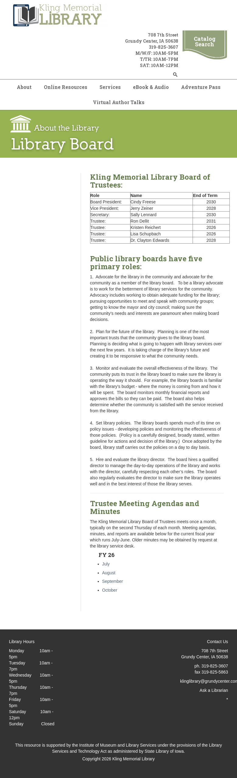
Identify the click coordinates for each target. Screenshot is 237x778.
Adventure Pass (201, 87)
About (24, 87)
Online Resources (65, 87)
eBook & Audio (151, 87)
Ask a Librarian (214, 690)
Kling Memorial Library (133, 758)
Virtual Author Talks (119, 102)
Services (110, 87)
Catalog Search (204, 41)
